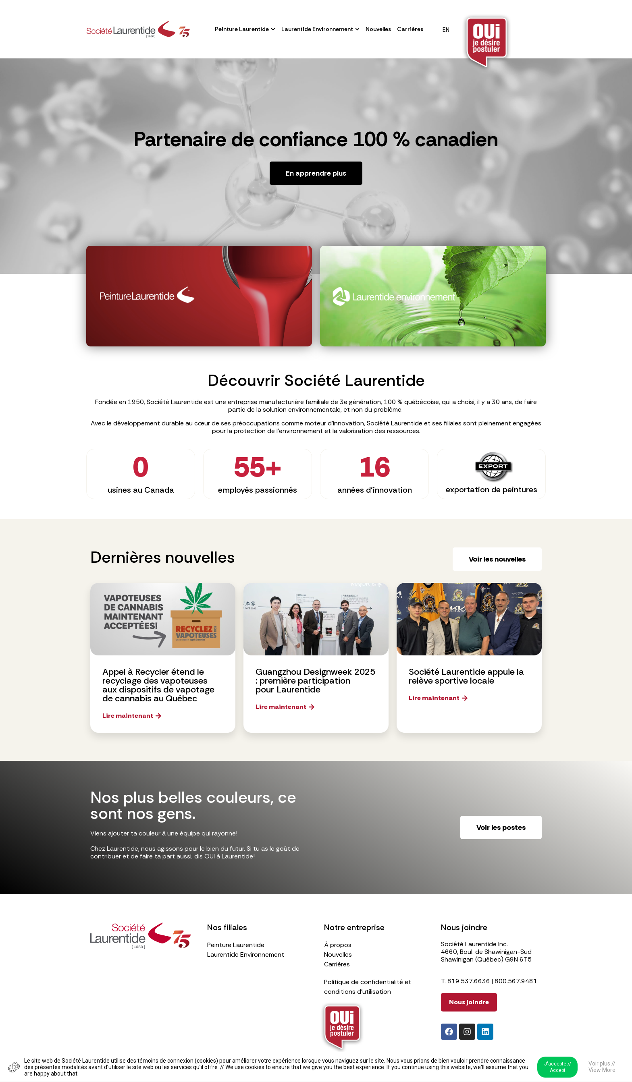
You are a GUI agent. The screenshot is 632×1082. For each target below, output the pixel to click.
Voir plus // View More (601, 1066)
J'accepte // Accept (557, 1067)
